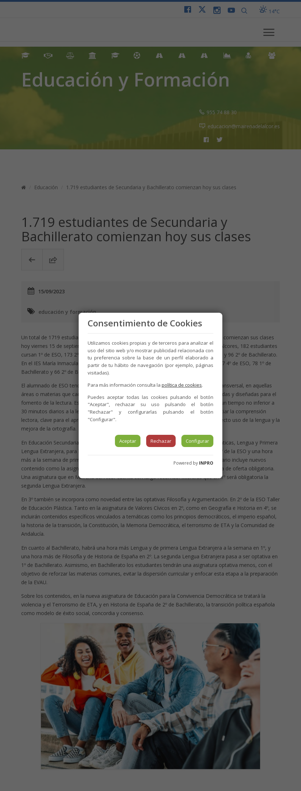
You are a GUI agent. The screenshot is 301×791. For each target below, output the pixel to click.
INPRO (206, 463)
